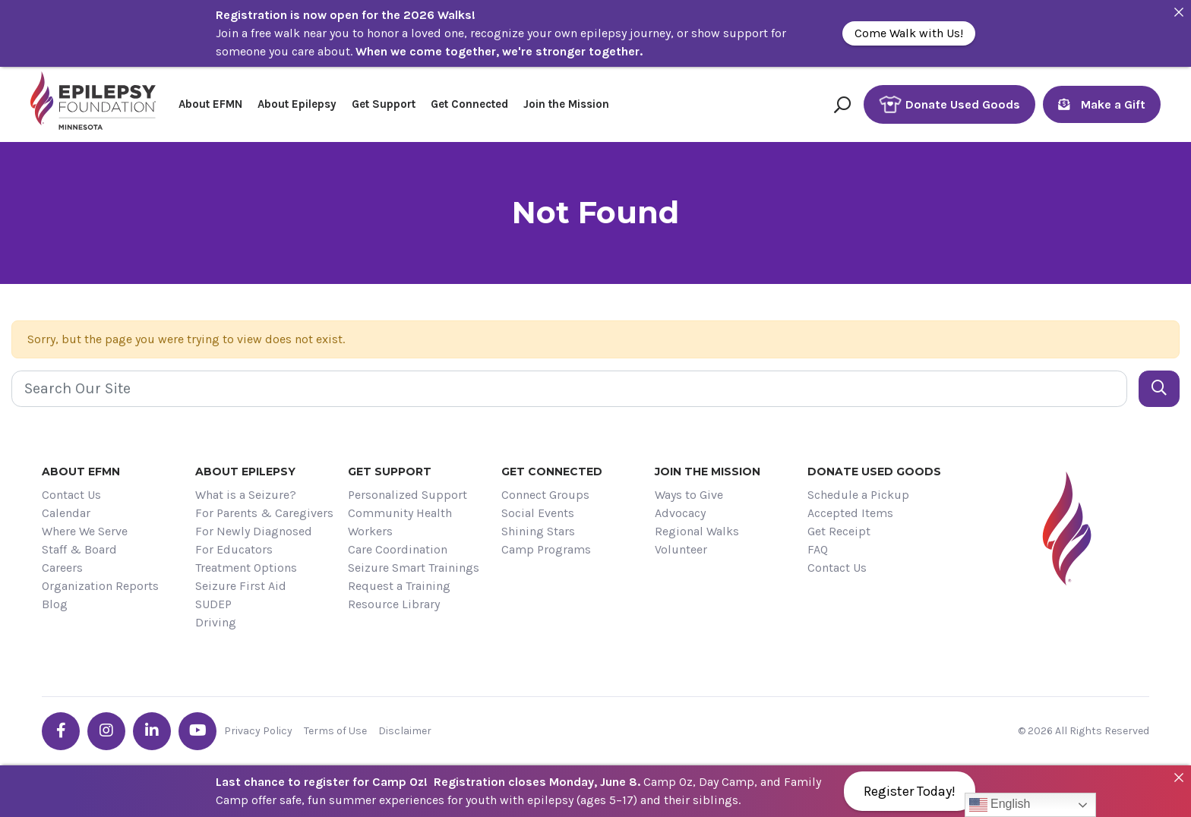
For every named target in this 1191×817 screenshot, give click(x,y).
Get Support (383, 104)
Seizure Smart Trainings (413, 567)
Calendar (66, 513)
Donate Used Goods (949, 104)
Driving (215, 622)
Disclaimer (404, 730)
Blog (55, 604)
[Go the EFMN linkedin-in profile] (152, 731)
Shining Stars (538, 531)
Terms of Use (335, 730)
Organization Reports (100, 586)
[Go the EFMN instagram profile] (106, 731)
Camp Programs (546, 549)
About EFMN (210, 104)
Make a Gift (1101, 104)
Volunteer (681, 549)
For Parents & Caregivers (264, 513)
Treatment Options (246, 567)
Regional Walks (697, 531)
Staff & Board (79, 549)
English (1000, 805)
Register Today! (910, 791)
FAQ (817, 549)
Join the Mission (566, 104)
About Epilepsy (296, 104)
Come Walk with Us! (909, 33)
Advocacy (680, 513)
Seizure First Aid (240, 586)
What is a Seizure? (245, 494)
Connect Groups (545, 494)
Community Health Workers (400, 522)
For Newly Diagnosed (253, 531)
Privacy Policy (258, 730)
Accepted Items (850, 513)
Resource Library (394, 604)
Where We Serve (85, 531)
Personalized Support (407, 494)
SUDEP (213, 604)
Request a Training (399, 586)
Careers (62, 567)
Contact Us (71, 494)
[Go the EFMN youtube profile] (197, 731)
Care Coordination (397, 549)
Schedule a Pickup (858, 494)
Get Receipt (838, 531)
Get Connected (469, 104)
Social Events (537, 513)
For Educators (234, 549)
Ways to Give (689, 494)
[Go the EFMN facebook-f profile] (61, 731)
